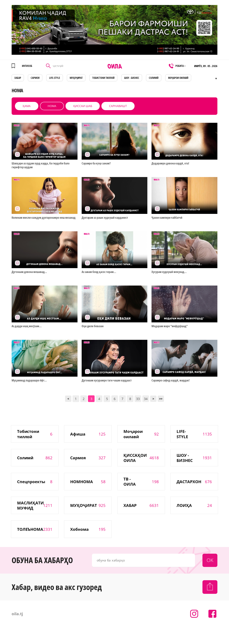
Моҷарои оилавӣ (178, 78)
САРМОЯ (35, 78)
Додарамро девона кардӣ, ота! (170, 163)
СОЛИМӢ (153, 78)
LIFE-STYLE (54, 78)
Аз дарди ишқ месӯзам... (27, 326)
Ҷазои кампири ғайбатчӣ (167, 218)
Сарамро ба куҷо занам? (96, 163)
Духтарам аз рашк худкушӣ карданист (105, 218)
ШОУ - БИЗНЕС (131, 78)
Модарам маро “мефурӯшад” (170, 326)
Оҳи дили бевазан (93, 326)
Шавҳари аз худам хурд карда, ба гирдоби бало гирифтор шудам (41, 165)
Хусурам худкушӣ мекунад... (169, 272)
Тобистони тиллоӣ (103, 78)
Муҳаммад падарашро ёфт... (29, 380)
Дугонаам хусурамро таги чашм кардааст (107, 380)
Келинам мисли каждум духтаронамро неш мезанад (44, 218)
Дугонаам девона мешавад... (29, 272)
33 (138, 399)
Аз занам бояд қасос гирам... (99, 272)
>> (160, 399)
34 (146, 399)
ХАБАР (17, 78)
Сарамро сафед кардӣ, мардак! (171, 380)
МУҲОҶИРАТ (76, 78)
